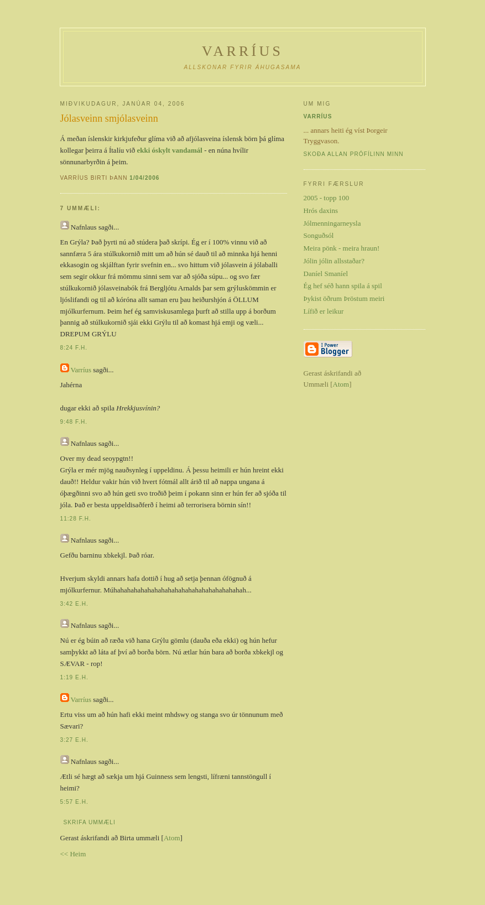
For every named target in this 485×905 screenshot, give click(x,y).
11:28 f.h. (75, 519)
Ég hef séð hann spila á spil (343, 286)
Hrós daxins (321, 210)
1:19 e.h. (74, 677)
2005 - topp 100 (327, 198)
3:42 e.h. (74, 604)
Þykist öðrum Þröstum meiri (344, 298)
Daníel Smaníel (326, 273)
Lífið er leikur (324, 311)
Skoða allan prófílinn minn (354, 154)
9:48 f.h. (74, 422)
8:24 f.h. (74, 348)
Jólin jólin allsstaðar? (334, 261)
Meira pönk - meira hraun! (342, 248)
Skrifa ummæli (90, 822)
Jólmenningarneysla (332, 223)
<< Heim (73, 854)
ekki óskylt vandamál (169, 150)
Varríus (242, 51)
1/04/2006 (144, 178)
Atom (172, 838)
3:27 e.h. (74, 740)
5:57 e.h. (74, 802)
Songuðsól (319, 235)
